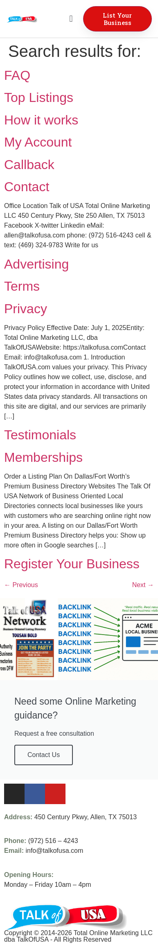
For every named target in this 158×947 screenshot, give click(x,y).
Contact (26, 186)
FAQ (17, 75)
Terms (22, 286)
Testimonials (40, 434)
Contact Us (43, 754)
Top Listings (38, 97)
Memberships (43, 457)
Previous (21, 584)
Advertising (36, 264)
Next (143, 584)
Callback (29, 164)
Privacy (25, 308)
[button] (71, 19)
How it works (41, 120)
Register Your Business (72, 563)
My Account (38, 142)
